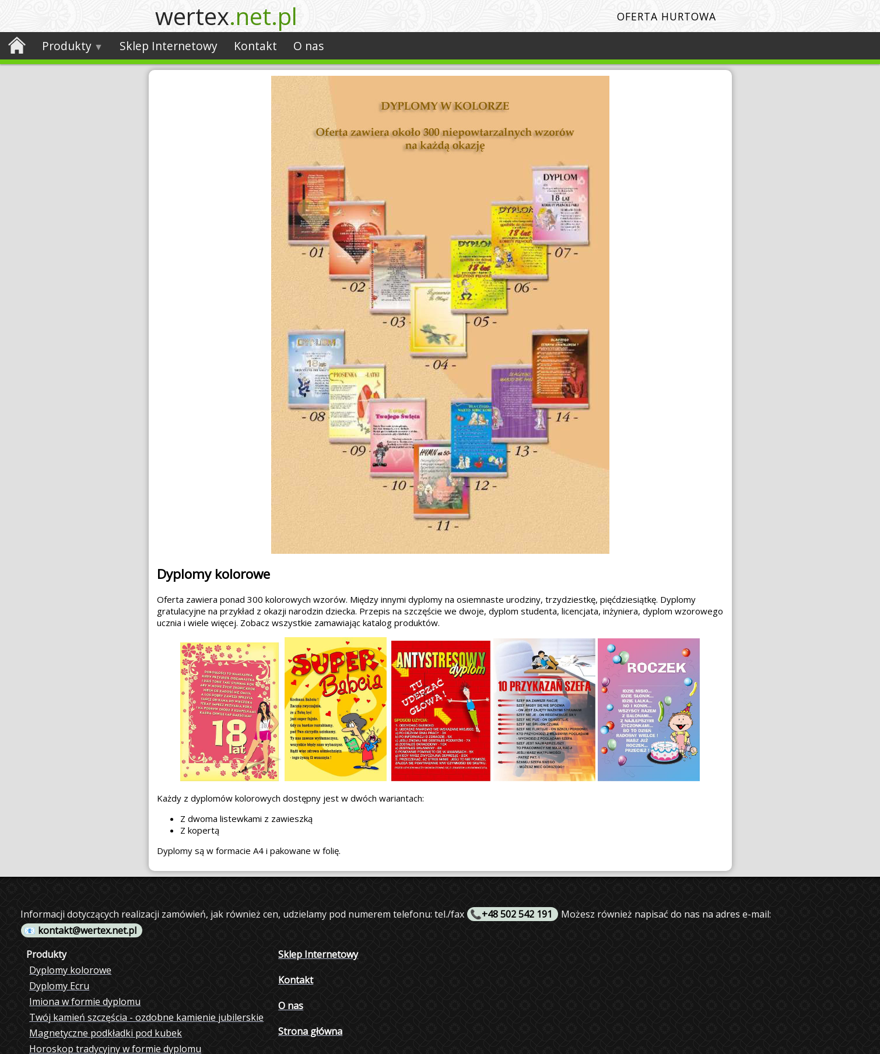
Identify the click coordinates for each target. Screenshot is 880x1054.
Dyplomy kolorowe (70, 970)
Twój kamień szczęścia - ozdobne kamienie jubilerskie (146, 1017)
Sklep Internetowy (169, 46)
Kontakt (255, 46)
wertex (226, 16)
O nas (308, 46)
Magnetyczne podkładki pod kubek (105, 1033)
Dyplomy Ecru (59, 985)
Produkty (67, 46)
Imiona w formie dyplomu (85, 1001)
